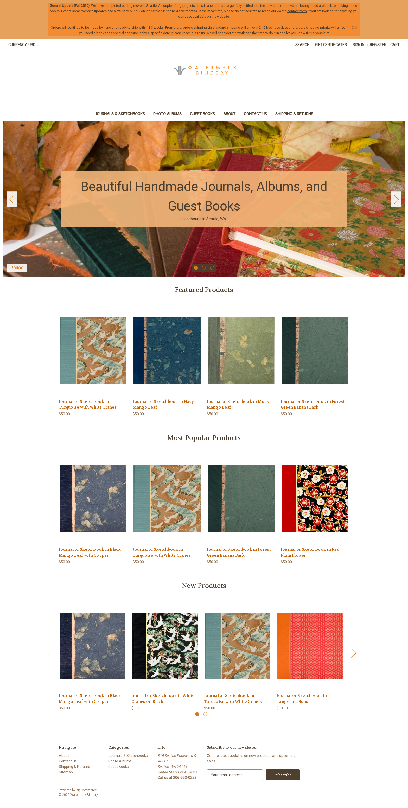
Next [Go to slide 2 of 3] (396, 199)
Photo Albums (167, 114)
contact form (297, 11)
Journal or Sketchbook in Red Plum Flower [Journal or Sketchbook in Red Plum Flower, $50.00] (310, 552)
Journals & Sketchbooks (120, 114)
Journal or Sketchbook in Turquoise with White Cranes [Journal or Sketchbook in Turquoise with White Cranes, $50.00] (88, 404)
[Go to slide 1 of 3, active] (196, 268)
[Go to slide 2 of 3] (204, 268)
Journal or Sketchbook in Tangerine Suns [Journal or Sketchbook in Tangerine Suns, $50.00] (302, 698)
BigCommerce (86, 790)
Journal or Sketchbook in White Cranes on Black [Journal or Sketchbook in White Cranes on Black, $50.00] (163, 698)
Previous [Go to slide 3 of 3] (12, 199)
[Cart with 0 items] (395, 45)
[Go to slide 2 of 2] (205, 714)
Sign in (358, 45)
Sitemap (66, 772)
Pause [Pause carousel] (16, 267)
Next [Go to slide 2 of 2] (353, 653)
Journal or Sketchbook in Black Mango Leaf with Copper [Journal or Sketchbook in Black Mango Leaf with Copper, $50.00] (90, 552)
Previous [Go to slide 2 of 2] (49, 653)
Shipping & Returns (294, 114)
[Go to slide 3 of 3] (212, 268)
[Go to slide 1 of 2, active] (197, 714)
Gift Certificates (331, 45)
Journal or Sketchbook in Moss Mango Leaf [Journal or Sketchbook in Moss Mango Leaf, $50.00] (238, 404)
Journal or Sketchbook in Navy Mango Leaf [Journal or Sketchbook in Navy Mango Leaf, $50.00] (163, 404)
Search (302, 45)
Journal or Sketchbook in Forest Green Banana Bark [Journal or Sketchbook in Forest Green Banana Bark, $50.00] (313, 404)
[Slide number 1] (204, 199)
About (229, 114)
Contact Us (255, 114)
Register (378, 45)
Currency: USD (23, 45)
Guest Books (202, 114)
